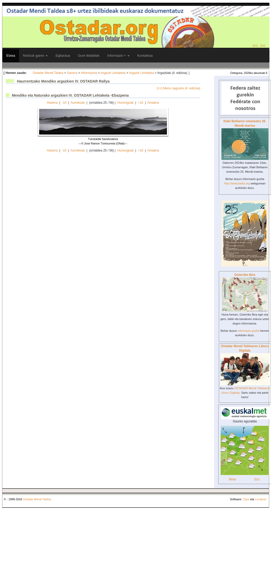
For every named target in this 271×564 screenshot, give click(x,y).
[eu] (255, 45)
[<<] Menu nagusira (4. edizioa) (178, 88)
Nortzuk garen (35, 55)
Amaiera (153, 102)
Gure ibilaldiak (88, 55)
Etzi (257, 479)
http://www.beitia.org (237, 183)
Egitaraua (63, 55)
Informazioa (89, 73)
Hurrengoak (125, 102)
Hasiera (52, 102)
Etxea (11, 55)
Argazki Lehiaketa (113, 73)
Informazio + (118, 55)
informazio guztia (248, 330)
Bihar (232, 479)
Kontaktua (145, 55)
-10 (64, 102)
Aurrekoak (77, 102)
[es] (262, 45)
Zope (246, 499)
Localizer (260, 499)
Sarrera (72, 73)
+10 (140, 102)
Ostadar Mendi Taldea (48, 73)
